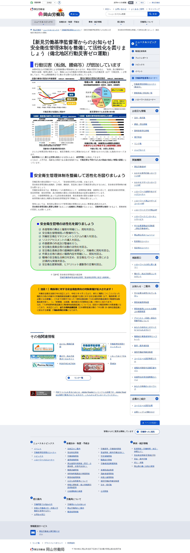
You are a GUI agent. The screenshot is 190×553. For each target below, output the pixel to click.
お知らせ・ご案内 (145, 286)
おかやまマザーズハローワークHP (145, 184)
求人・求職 (138, 461)
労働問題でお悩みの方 (43, 500)
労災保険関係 (106, 454)
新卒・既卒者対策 (141, 346)
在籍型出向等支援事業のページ (145, 379)
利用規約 (71, 539)
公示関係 (104, 489)
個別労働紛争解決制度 (143, 353)
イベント (139, 71)
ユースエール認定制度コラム (145, 360)
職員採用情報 (73, 508)
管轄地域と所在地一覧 (143, 93)
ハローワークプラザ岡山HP (145, 210)
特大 (142, 3)
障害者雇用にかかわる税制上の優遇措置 (145, 310)
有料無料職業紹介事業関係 (78, 472)
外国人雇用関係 (107, 475)
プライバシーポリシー (53, 539)
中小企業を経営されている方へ (145, 295)
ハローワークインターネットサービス (145, 218)
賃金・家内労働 (140, 457)
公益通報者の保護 (74, 489)
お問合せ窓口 (39, 510)
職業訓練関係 (73, 468)
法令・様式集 (139, 118)
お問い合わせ (120, 9)
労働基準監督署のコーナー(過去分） (145, 85)
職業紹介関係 (106, 458)
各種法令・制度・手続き (79, 442)
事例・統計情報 (141, 442)
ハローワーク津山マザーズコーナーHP (145, 202)
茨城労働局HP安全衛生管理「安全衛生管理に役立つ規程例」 (85, 277)
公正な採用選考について (77, 479)
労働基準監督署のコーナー (146, 78)
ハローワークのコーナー (145, 100)
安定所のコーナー (141, 248)
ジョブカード (139, 150)
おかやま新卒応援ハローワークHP (145, 174)
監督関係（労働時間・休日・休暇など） (146, 448)
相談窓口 (145, 258)
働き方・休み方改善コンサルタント (145, 275)
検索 (155, 14)
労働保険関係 (73, 454)
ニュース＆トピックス (145, 43)
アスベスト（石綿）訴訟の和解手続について (145, 320)
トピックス (139, 65)
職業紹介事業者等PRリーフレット (145, 338)
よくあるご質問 (137, 9)
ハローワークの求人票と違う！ (145, 266)
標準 (130, 3)
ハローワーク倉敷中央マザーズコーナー (145, 193)
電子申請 (138, 137)
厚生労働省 (156, 3)
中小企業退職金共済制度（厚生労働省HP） (144, 227)
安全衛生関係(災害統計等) (145, 453)
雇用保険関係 (73, 458)
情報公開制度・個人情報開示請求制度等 (79, 484)
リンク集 (138, 144)
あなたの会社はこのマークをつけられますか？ (145, 329)
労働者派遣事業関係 (109, 461)
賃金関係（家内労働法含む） (113, 450)
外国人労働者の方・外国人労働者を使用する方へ (46, 505)
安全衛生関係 (73, 450)
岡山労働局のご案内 (75, 504)
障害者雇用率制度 (141, 303)
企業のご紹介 (145, 399)
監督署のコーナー (141, 242)
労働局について (74, 496)
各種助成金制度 (107, 468)
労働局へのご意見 (148, 432)
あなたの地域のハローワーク (145, 388)
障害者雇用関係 (73, 475)
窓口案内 (38, 496)
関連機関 (145, 160)
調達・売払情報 (140, 124)
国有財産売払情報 (141, 131)
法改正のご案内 (73, 447)
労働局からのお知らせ (76, 500)
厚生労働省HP (140, 167)
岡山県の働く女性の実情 (144, 464)
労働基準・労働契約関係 (111, 447)
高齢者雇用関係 (107, 472)
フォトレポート (141, 58)
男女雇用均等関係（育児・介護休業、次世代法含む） (79, 462)
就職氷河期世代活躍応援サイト (145, 370)
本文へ (108, 9)
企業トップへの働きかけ (144, 413)
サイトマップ (154, 9)
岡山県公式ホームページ (144, 235)
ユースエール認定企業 (143, 406)
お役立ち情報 (145, 110)
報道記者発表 (140, 51)
